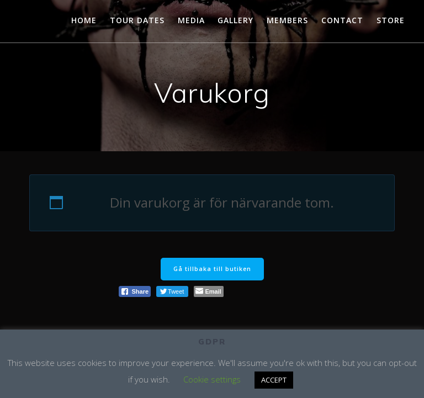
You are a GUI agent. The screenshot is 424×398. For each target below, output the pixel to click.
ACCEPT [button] (274, 380)
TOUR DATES (137, 20)
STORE (391, 20)
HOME (84, 20)
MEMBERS (287, 20)
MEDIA (191, 20)
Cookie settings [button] (212, 379)
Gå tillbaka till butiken (212, 269)
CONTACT (342, 20)
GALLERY (235, 20)
